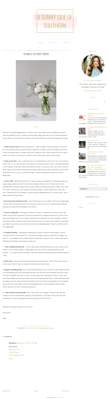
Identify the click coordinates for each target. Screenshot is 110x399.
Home (40, 42)
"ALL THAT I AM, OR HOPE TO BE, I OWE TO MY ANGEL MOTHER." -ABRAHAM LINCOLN (97, 167)
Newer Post (6, 391)
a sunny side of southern (55, 21)
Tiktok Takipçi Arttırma (16, 355)
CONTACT (67, 42)
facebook (32, 326)
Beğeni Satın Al (14, 349)
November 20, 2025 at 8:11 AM (27, 343)
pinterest (46, 326)
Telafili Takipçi (14, 352)
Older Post (65, 391)
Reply (11, 359)
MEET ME (53, 42)
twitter (39, 326)
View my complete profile (93, 91)
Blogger (97, 197)
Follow (81, 207)
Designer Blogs (59, 397)
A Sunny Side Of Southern (93, 80)
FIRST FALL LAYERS (93, 140)
